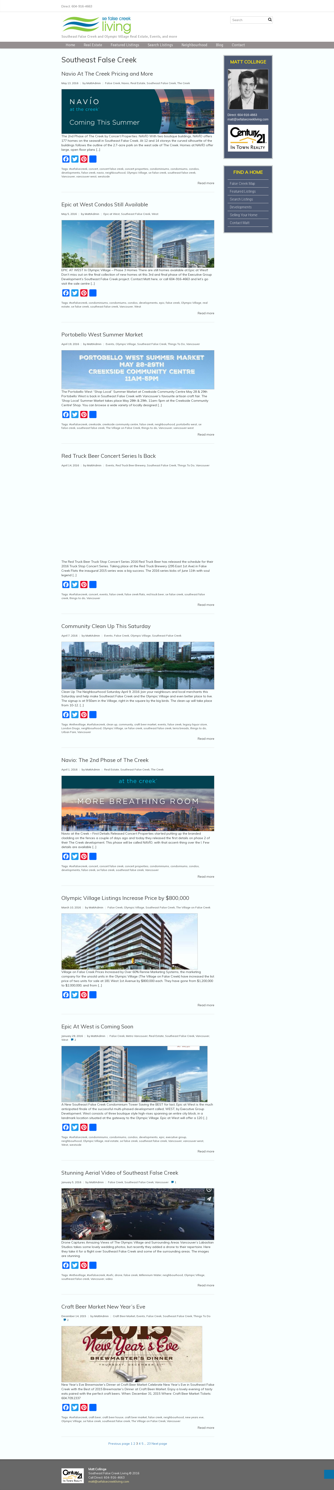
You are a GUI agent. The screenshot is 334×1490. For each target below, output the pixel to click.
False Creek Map (242, 183)
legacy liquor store (195, 724)
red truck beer (155, 594)
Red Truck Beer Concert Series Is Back (108, 455)
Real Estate (93, 45)
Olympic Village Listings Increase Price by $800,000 (125, 897)
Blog (219, 45)
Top (329, 1474)
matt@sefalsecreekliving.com (248, 119)
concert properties (136, 168)
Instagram (255, 5)
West (155, 214)
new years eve (194, 1417)
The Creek (183, 83)
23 (149, 1444)
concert (93, 168)
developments (70, 172)
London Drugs (70, 728)
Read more (206, 183)
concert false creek (111, 168)
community (126, 724)
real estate (112, 1141)
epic (161, 302)
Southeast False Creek (161, 83)
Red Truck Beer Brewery (131, 465)
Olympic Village (137, 172)
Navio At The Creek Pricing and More (107, 73)
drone (118, 1275)
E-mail (270, 5)
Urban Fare (68, 732)
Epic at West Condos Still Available (104, 204)
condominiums (159, 168)
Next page (159, 1444)
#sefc (109, 1275)
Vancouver (68, 176)
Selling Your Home (244, 215)
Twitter (248, 5)
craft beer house (112, 1417)
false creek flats (135, 594)
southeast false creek (181, 172)
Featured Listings (125, 45)
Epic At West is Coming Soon (97, 1026)
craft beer (95, 1417)
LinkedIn (263, 5)
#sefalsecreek (78, 168)
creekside (95, 424)
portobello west (186, 424)
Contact (238, 45)
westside (104, 176)
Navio (125, 83)
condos (194, 168)
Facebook (241, 5)
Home (70, 45)
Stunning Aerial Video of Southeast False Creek (119, 1172)
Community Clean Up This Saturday (106, 626)
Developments (241, 207)
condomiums (179, 168)
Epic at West (111, 214)
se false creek (157, 172)
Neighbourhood (194, 45)
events (103, 594)
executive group (176, 1137)
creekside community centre (120, 424)
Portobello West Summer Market (102, 334)
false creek (88, 172)
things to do (149, 428)
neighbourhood (115, 172)
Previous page (119, 1444)
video (109, 1279)
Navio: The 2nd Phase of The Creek (105, 760)
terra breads (181, 728)
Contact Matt (239, 222)
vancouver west (86, 176)
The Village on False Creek (123, 428)
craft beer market (145, 724)
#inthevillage (77, 724)
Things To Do (176, 344)
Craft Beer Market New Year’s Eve (103, 1306)
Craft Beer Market (124, 1316)
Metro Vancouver (137, 1036)
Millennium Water (150, 1275)
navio (100, 172)
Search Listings (160, 45)
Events (110, 344)
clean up (111, 724)
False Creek (112, 83)
